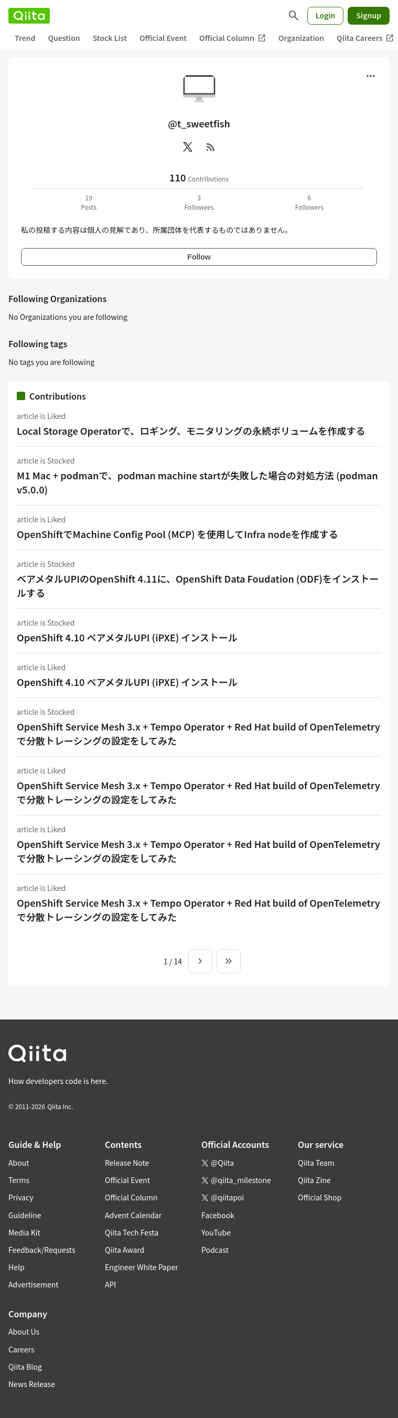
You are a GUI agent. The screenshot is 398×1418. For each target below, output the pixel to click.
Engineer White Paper (141, 1267)
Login (326, 15)
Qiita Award (124, 1249)
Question (64, 38)
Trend (25, 38)
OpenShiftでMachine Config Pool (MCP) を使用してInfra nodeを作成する (177, 534)
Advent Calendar (133, 1215)
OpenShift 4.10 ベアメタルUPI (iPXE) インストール (127, 637)
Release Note (127, 1162)
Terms (18, 1180)
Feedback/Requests (42, 1249)
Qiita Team (316, 1162)
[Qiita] (29, 16)
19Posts (88, 202)
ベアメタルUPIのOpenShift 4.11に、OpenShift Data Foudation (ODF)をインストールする (198, 585)
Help (16, 1267)
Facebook (217, 1215)
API (110, 1284)
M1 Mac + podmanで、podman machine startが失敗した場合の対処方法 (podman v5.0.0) (197, 482)
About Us (23, 1331)
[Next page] (200, 961)
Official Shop (319, 1197)
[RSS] (210, 146)
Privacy (20, 1197)
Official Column (232, 38)
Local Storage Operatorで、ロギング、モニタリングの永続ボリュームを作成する (191, 430)
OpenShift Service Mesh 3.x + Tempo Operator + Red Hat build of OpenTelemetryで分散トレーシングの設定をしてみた (198, 733)
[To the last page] (229, 961)
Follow (198, 257)
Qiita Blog (25, 1366)
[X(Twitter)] (187, 146)
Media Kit (24, 1232)
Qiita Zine (314, 1180)
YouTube (216, 1232)
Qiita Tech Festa (131, 1232)
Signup (368, 15)
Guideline (24, 1215)
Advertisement (33, 1284)
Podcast (215, 1249)
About (18, 1162)
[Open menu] (370, 76)
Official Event (163, 38)
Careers (21, 1349)
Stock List (110, 38)
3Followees (198, 202)
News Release (31, 1384)
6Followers (309, 202)
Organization (301, 38)
